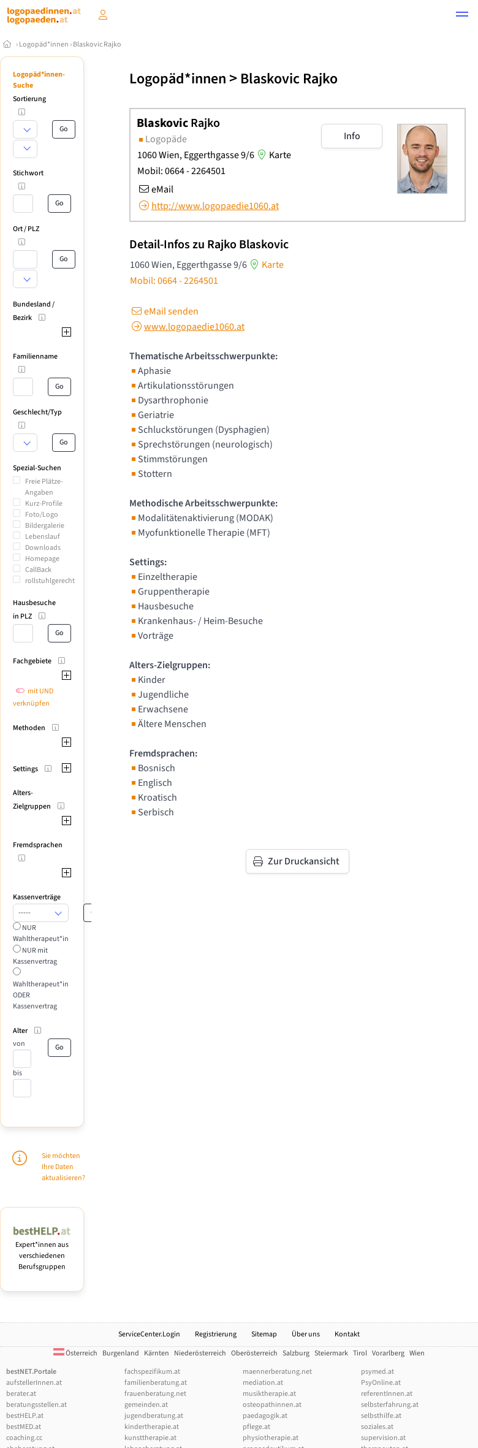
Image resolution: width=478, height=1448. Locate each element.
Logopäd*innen (44, 44)
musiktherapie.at (269, 1394)
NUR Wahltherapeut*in (41, 933)
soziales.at (377, 1427)
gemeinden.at (146, 1405)
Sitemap (264, 1334)
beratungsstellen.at (36, 1405)
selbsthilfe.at (381, 1416)
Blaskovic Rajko (97, 44)
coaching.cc (24, 1438)
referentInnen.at (386, 1394)
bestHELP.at (25, 1416)
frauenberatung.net (155, 1394)
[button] (462, 16)
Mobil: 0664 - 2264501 (181, 171)
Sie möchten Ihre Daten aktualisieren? (63, 1167)
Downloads (43, 548)
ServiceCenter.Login (149, 1334)
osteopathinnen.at (272, 1405)
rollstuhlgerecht (50, 581)
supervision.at (383, 1438)
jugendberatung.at (153, 1416)
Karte (272, 155)
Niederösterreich (200, 1353)
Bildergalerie (44, 525)
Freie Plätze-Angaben (44, 487)
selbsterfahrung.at (390, 1405)
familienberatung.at (155, 1383)
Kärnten (156, 1353)
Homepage (42, 559)
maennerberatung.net (277, 1371)
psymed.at (377, 1371)
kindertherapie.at (151, 1427)
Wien (417, 1353)
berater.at (21, 1394)
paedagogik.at (265, 1416)
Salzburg (296, 1353)
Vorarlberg (388, 1353)
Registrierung (216, 1334)
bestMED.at (23, 1427)
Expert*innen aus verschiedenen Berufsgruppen (42, 1250)
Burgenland (120, 1353)
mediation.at (263, 1383)
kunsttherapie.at (150, 1438)
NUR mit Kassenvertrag (35, 956)
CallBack (38, 570)
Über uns (306, 1334)
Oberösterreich (254, 1353)
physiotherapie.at (270, 1438)
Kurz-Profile (44, 503)
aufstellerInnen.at (34, 1383)
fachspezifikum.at (152, 1371)
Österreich (75, 1353)
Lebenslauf (42, 537)
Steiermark (331, 1353)
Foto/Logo (41, 514)
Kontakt (347, 1334)
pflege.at (256, 1427)
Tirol (360, 1353)
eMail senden (164, 311)
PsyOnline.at (381, 1383)
